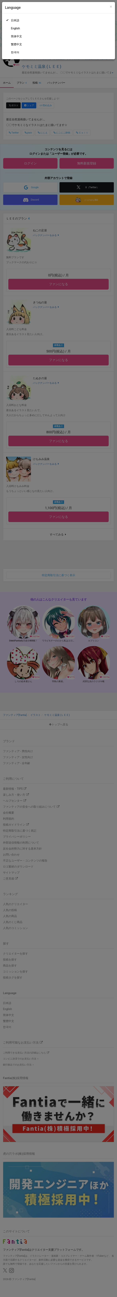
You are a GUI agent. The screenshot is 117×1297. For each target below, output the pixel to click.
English (15, 28)
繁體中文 (16, 44)
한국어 (15, 52)
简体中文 (16, 36)
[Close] (111, 7)
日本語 (15, 20)
